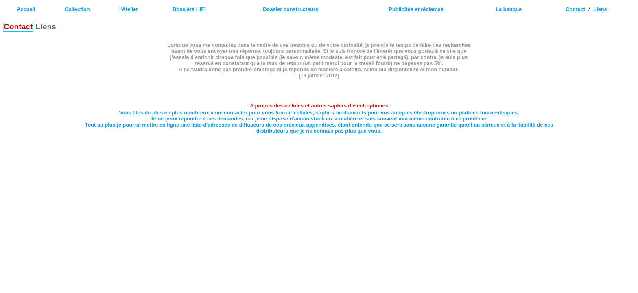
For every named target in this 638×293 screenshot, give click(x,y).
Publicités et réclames (416, 9)
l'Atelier (128, 9)
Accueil (26, 9)
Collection (77, 9)
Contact (575, 9)
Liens (600, 9)
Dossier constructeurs (290, 9)
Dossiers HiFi (189, 9)
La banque (509, 9)
